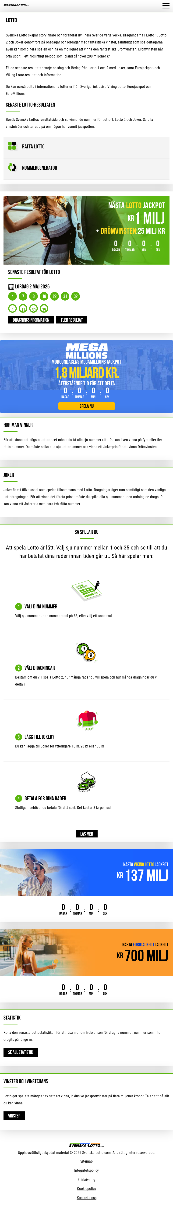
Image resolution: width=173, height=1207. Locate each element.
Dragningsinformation (31, 320)
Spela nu (87, 406)
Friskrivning (86, 1179)
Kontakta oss (86, 1198)
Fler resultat (72, 320)
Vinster (14, 1115)
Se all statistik (20, 1052)
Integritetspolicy (86, 1170)
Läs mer (86, 834)
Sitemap (86, 1161)
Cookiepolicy (86, 1188)
